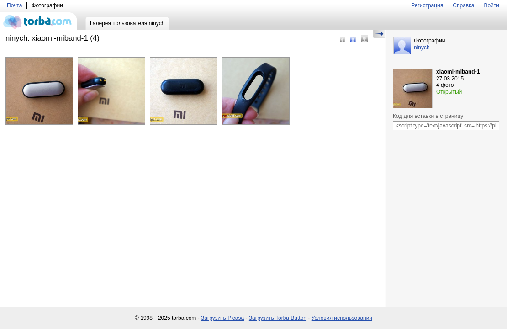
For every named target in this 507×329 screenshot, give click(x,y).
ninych (422, 47)
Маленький (342, 39)
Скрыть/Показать (379, 34)
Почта (14, 5)
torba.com (38, 21)
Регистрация (427, 5)
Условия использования (342, 318)
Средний (353, 39)
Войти (491, 5)
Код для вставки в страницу (428, 116)
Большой (364, 38)
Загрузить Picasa (222, 318)
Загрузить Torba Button (277, 318)
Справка (463, 5)
